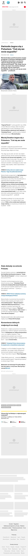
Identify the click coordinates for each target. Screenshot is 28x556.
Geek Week (13, 539)
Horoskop (4, 549)
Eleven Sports (6, 539)
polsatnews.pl (5, 42)
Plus (18, 539)
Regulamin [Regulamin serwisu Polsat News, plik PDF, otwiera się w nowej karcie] (16, 524)
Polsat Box (22, 539)
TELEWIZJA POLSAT (6, 407)
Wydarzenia (15, 549)
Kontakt (11, 524)
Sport (19, 537)
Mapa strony (14, 530)
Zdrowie (13, 551)
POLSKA (18, 405)
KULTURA (4, 405)
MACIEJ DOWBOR (11, 405)
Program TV (23, 547)
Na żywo (17, 547)
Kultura (11, 42)
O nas (24, 528)
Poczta (7, 547)
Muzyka (22, 553)
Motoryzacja (7, 551)
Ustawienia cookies (6, 528)
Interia (3, 547)
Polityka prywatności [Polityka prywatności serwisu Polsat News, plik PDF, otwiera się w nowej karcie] (17, 528)
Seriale (18, 551)
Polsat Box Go (6, 537)
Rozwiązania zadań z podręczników (12, 553)
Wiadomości (13, 537)
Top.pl (22, 551)
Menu (3, 3)
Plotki (9, 549)
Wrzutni (7, 368)
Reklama (22, 526)
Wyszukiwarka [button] (25, 2)
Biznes (24, 549)
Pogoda (23, 537)
